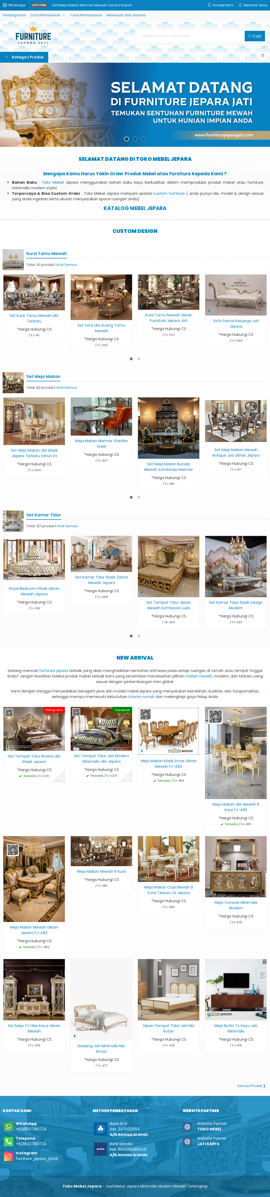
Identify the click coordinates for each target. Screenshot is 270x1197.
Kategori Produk (24, 57)
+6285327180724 (31, 1129)
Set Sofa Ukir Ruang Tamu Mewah (101, 328)
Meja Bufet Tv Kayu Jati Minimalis (235, 1028)
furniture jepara (53, 670)
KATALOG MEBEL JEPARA (135, 208)
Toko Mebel (53, 182)
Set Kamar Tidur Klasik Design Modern (236, 605)
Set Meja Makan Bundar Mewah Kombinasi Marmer (168, 466)
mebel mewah (198, 676)
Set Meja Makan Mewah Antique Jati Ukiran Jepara (236, 452)
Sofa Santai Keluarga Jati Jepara (236, 323)
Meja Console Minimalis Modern (236, 905)
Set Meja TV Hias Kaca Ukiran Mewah (34, 1028)
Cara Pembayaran (86, 15)
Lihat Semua (66, 264)
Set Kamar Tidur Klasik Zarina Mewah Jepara (101, 580)
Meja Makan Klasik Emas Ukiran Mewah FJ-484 (169, 763)
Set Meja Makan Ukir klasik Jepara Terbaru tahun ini (34, 453)
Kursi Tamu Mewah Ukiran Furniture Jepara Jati (168, 317)
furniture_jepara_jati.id (37, 1158)
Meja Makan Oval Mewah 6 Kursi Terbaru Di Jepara (168, 890)
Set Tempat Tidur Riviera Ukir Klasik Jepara (34, 759)
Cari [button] (255, 36)
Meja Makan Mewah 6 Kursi (101, 871)
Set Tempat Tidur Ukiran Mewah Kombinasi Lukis (168, 605)
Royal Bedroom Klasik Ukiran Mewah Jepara (34, 591)
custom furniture (169, 193)
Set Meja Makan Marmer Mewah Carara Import (92, 5)
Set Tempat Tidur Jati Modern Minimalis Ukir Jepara (101, 758)
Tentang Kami (14, 15)
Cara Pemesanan (45, 15)
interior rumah (141, 696)
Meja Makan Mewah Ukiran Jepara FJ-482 (34, 930)
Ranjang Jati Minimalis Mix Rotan (101, 1048)
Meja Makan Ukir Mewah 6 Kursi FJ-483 (236, 807)
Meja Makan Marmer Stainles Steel (101, 443)
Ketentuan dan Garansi (126, 15)
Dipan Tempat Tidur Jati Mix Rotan (168, 1028)
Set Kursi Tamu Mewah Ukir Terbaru (34, 318)
